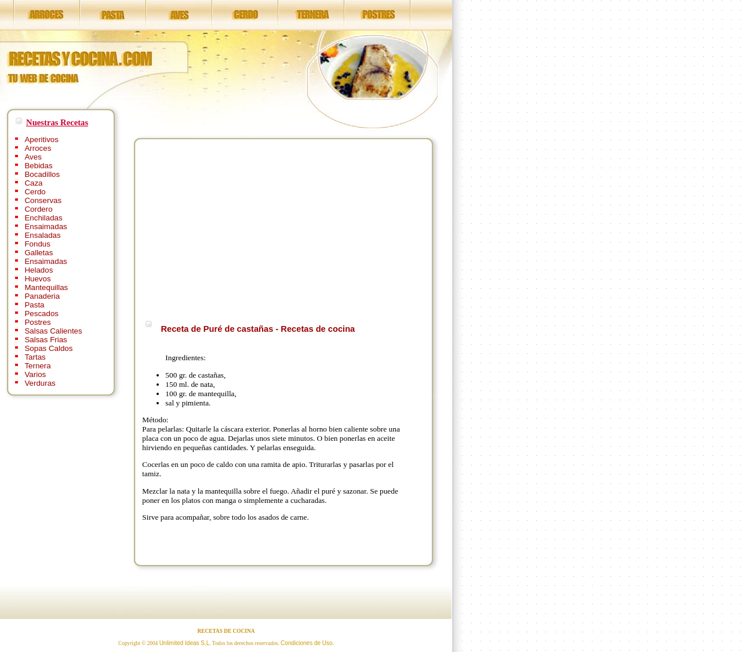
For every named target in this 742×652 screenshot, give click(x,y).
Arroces (37, 148)
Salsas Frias (45, 339)
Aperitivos (41, 139)
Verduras (39, 383)
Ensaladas (42, 235)
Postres (37, 322)
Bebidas (38, 165)
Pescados (41, 313)
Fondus (37, 244)
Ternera (37, 365)
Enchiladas (43, 217)
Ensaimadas (45, 226)
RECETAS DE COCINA (226, 631)
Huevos (37, 278)
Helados (38, 270)
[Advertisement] (239, 227)
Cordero (38, 209)
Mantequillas (46, 287)
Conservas (42, 200)
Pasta (34, 304)
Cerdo (34, 191)
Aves (32, 157)
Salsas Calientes (53, 331)
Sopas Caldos (48, 348)
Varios (35, 374)
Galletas (38, 252)
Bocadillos (42, 174)
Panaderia (42, 296)
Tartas (34, 357)
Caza (33, 183)
